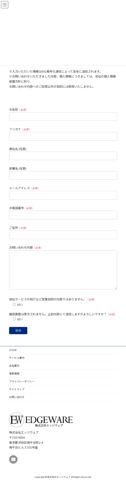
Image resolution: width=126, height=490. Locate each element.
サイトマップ (16, 395)
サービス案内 (16, 364)
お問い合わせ (16, 403)
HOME (13, 356)
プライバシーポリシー (22, 387)
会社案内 (14, 372)
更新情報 (14, 380)
